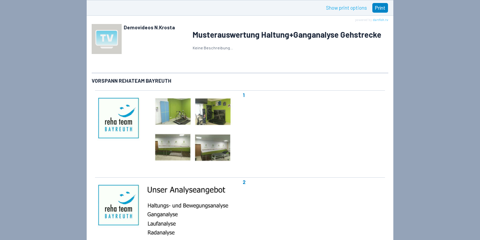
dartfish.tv (380, 20)
